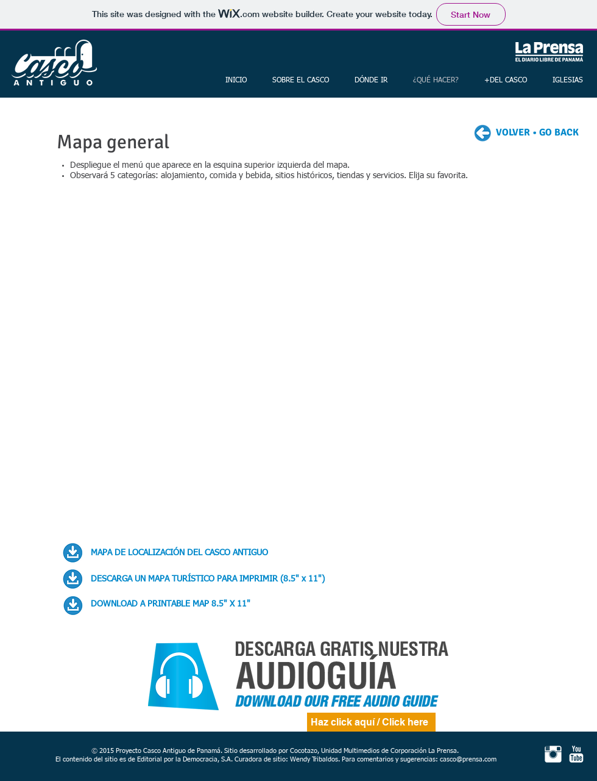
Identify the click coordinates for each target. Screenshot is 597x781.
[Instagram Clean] (553, 754)
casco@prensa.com (468, 759)
